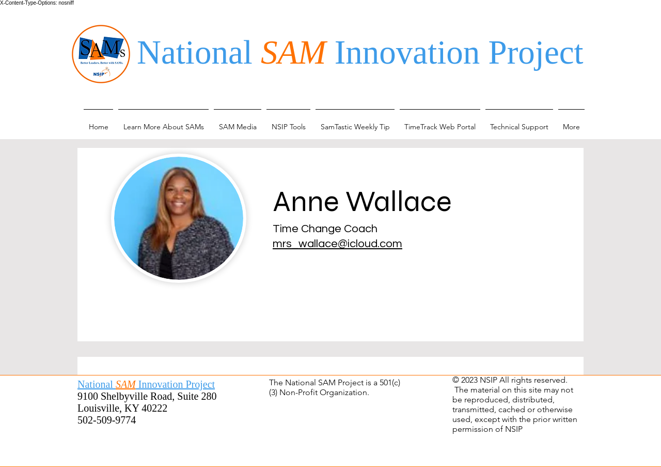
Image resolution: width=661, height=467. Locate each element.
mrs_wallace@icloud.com (337, 244)
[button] (163, 122)
